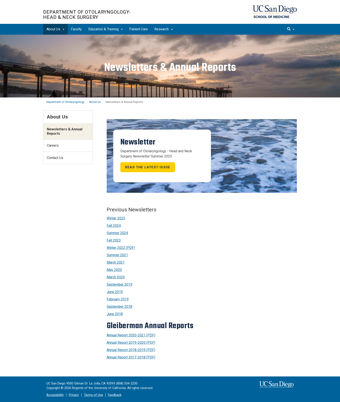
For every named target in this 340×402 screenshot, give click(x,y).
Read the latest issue (147, 167)
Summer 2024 (117, 233)
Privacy (74, 395)
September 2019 (119, 284)
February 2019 (118, 299)
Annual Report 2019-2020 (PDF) (131, 342)
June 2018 (115, 314)
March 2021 (116, 262)
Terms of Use (93, 395)
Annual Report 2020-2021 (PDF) (131, 335)
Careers (53, 145)
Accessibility (55, 395)
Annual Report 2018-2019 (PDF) (131, 350)
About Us (55, 29)
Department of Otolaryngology (65, 102)
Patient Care (138, 29)
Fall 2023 (114, 240)
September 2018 (119, 307)
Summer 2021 (117, 255)
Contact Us (55, 158)
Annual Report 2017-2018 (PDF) (131, 357)
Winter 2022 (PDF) (121, 248)
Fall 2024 (114, 226)
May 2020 (114, 270)
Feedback (114, 395)
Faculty (76, 29)
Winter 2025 (116, 218)
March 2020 (116, 277)
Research (163, 29)
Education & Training (105, 29)
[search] (291, 29)
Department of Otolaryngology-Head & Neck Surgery (87, 15)
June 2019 (115, 292)
